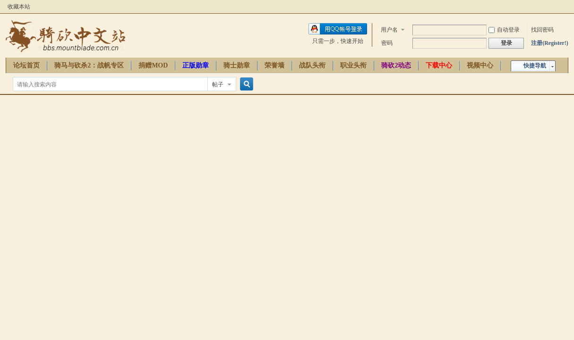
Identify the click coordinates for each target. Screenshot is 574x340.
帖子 (217, 84)
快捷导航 (534, 65)
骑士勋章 (236, 65)
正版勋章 (195, 65)
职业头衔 (353, 65)
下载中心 (439, 65)
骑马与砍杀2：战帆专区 (89, 65)
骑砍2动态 (396, 65)
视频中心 (480, 65)
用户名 (389, 29)
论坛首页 (26, 65)
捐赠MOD (153, 65)
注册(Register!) (549, 43)
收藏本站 (19, 6)
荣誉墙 (274, 65)
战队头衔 (312, 65)
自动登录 (504, 29)
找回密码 (542, 29)
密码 (387, 43)
